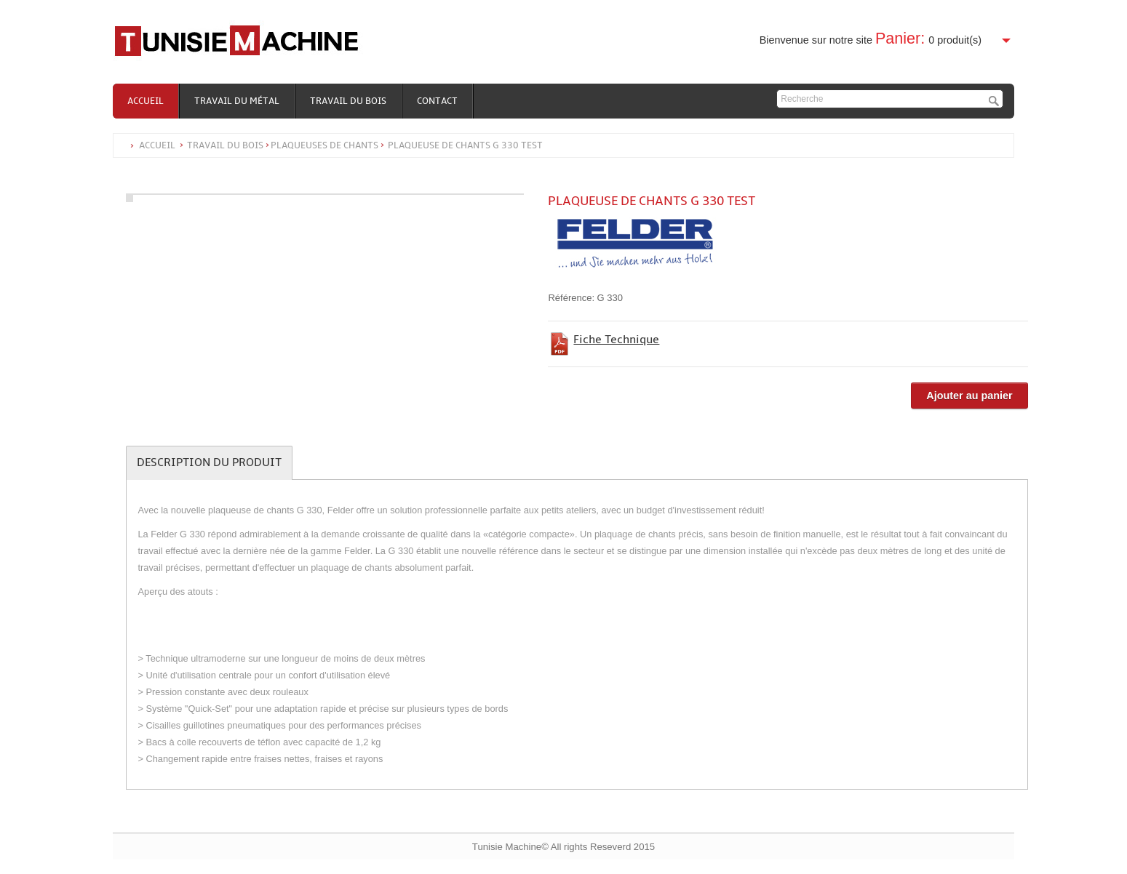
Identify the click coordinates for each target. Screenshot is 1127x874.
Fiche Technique (616, 339)
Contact (437, 101)
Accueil (145, 101)
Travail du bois (348, 101)
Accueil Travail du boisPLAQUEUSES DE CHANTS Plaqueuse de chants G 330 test (341, 145)
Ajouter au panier (969, 395)
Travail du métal (236, 101)
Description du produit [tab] (209, 462)
